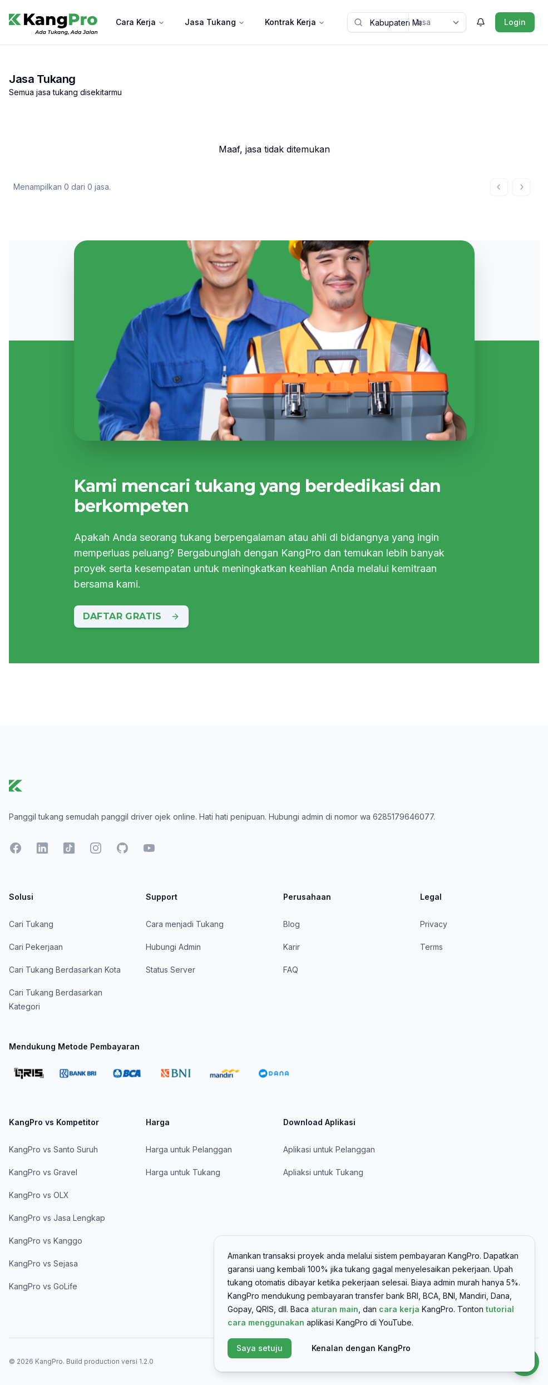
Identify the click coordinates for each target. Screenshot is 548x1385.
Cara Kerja (140, 22)
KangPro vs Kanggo (45, 1240)
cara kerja (399, 1309)
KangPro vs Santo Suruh (53, 1149)
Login (515, 22)
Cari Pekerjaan (36, 947)
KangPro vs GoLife (43, 1286)
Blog (291, 924)
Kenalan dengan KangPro (361, 1348)
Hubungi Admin (173, 947)
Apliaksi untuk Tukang (323, 1172)
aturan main (334, 1309)
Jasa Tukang (215, 22)
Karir (291, 947)
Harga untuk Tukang (183, 1172)
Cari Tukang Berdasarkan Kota (65, 969)
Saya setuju (259, 1348)
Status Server (170, 969)
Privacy (433, 924)
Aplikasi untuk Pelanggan (329, 1149)
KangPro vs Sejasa (43, 1263)
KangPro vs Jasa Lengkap (57, 1218)
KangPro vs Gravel (43, 1172)
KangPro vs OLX (39, 1195)
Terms (431, 947)
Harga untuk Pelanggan (189, 1149)
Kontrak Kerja (295, 22)
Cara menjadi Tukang (185, 924)
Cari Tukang (31, 924)
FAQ (290, 969)
